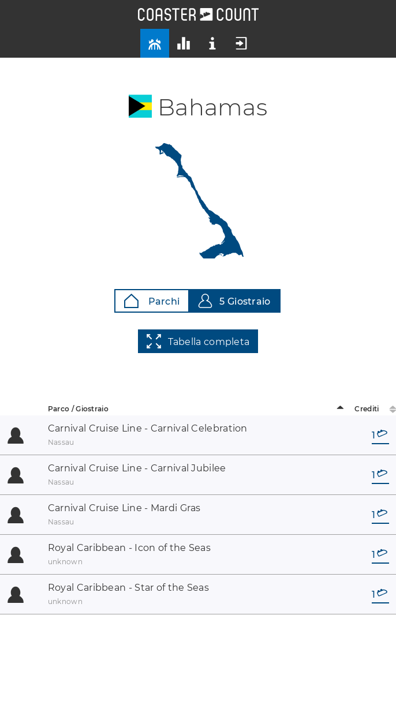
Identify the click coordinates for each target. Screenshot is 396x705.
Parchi (152, 301)
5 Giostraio (234, 301)
